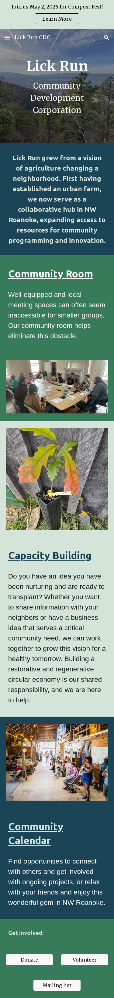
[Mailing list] (57, 985)
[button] (7, 37)
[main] (57, 86)
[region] (57, 14)
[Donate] (29, 960)
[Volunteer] (84, 960)
